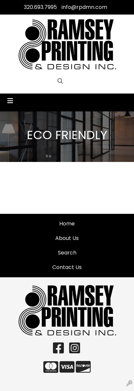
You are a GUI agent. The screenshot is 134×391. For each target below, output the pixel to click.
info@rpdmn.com (84, 7)
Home (67, 223)
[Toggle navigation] (10, 100)
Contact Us (67, 267)
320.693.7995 (40, 7)
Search (67, 252)
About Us (67, 238)
